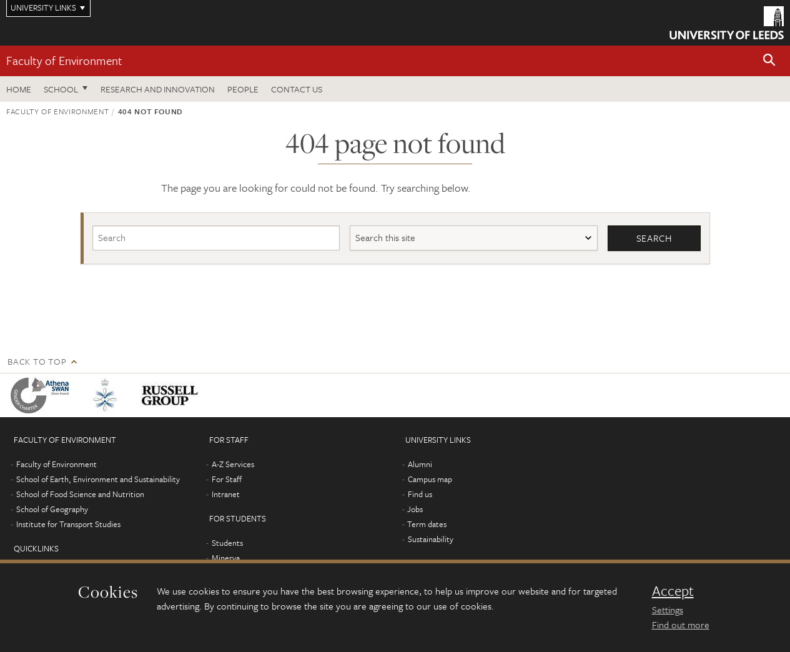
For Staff (227, 479)
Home (18, 89)
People (243, 89)
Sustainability (430, 539)
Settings (667, 609)
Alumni (420, 464)
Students (227, 542)
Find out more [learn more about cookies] (680, 624)
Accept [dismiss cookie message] (673, 590)
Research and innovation (158, 89)
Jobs (415, 509)
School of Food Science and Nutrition (80, 494)
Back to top (36, 361)
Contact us (296, 89)
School (61, 89)
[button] (769, 61)
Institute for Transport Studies (68, 524)
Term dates (427, 524)
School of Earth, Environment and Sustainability (98, 479)
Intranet (226, 494)
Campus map (430, 479)
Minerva (226, 557)
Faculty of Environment (64, 60)
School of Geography (52, 509)
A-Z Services (233, 464)
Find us (420, 494)
